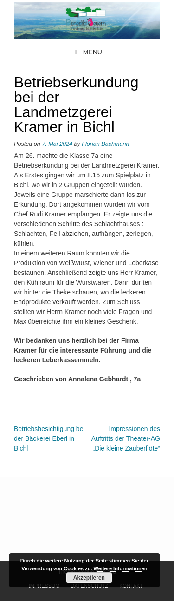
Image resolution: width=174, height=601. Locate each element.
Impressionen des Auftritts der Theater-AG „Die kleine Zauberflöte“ (125, 438)
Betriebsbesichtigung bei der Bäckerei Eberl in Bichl (49, 438)
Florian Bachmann (105, 144)
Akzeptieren (89, 578)
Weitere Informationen (121, 568)
